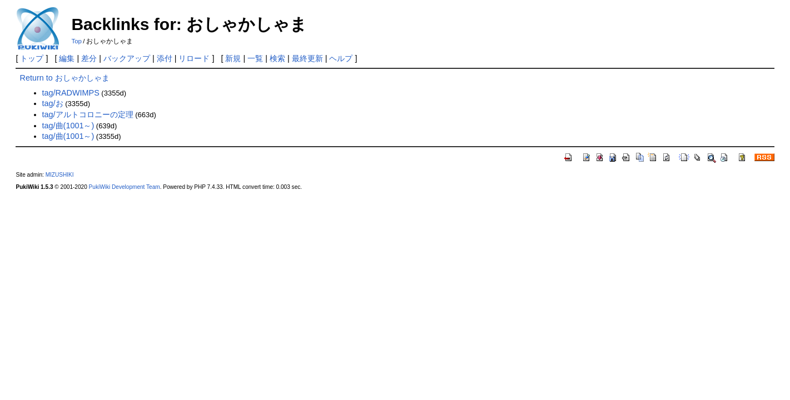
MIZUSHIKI (60, 175)
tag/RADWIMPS (71, 92)
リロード (194, 58)
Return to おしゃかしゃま (65, 77)
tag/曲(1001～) (68, 125)
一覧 (255, 58)
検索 (277, 58)
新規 (233, 58)
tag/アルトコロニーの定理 (87, 114)
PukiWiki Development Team (124, 187)
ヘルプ (340, 58)
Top (76, 41)
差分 (89, 58)
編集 (66, 58)
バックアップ (126, 58)
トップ (31, 58)
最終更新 (307, 58)
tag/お (52, 103)
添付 (164, 58)
